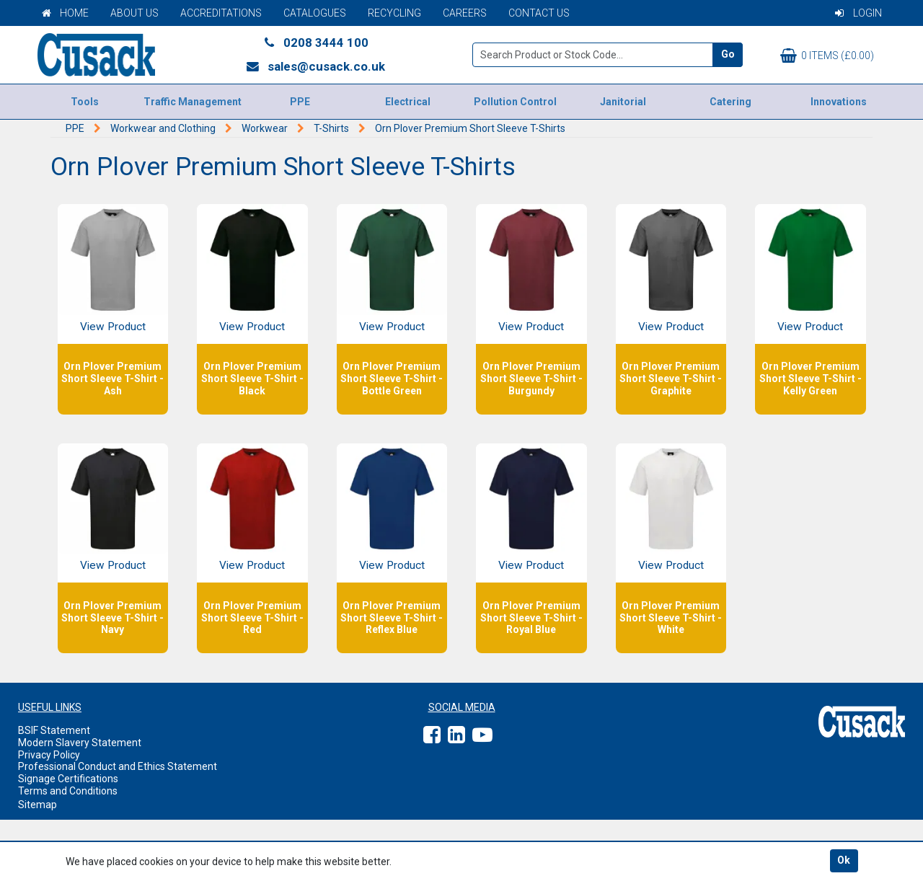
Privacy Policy (49, 755)
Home (65, 13)
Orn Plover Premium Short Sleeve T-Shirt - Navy (112, 618)
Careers (465, 13)
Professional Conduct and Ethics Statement (117, 766)
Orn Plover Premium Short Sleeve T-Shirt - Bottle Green (391, 378)
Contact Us (539, 13)
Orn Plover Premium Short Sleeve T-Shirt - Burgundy (531, 378)
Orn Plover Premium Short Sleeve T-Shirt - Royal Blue (531, 618)
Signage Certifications (68, 778)
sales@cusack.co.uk (315, 66)
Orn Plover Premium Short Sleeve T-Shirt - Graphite (670, 378)
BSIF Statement (54, 730)
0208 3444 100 (315, 42)
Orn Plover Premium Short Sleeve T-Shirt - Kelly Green (810, 378)
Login (858, 13)
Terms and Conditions (68, 791)
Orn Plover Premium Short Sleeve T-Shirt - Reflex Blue (391, 618)
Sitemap (37, 804)
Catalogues (314, 13)
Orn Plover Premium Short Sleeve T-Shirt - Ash (112, 378)
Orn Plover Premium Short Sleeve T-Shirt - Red (252, 618)
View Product (113, 326)
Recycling (394, 13)
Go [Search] (728, 54)
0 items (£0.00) (827, 55)
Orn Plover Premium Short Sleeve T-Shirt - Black (252, 378)
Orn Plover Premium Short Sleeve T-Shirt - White (670, 618)
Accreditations (221, 13)
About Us (134, 13)
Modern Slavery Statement (79, 742)
